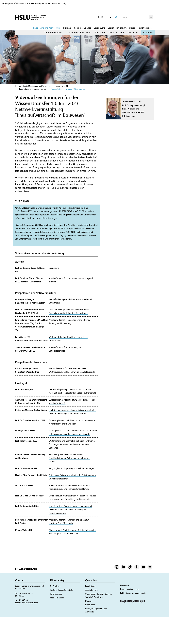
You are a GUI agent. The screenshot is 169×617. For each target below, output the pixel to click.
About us (148, 32)
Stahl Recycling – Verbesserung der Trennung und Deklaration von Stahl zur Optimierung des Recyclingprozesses (70, 509)
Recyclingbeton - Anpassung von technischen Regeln (71, 468)
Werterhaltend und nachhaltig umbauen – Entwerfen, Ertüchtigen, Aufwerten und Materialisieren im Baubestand (72, 444)
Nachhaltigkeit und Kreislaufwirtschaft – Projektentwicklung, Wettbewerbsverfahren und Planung (69, 458)
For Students (55, 586)
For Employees (56, 594)
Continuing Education (79, 32)
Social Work (99, 28)
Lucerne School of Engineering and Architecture (33, 86)
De (111, 17)
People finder (90, 586)
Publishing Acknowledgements (133, 593)
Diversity (88, 601)
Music (132, 28)
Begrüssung (54, 268)
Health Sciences (145, 28)
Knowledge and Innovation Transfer (33, 89)
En (116, 17)
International (116, 32)
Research (100, 32)
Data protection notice (129, 589)
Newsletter (124, 585)
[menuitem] (53, 32)
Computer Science (82, 28)
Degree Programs (53, 32)
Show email (130, 116)
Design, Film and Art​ (117, 28)
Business (67, 28)
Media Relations (57, 598)
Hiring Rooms (90, 605)
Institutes (133, 32)
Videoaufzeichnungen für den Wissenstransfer (68, 89)
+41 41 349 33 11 (22, 600)
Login (100, 17)
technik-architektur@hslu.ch (26, 603)
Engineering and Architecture (46, 28)
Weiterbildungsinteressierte (61, 590)
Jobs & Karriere (91, 590)
